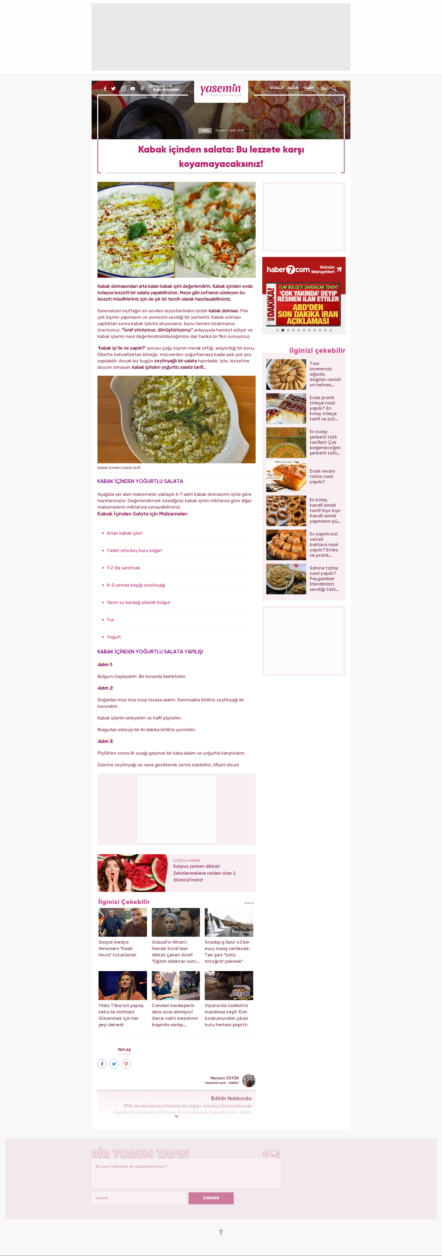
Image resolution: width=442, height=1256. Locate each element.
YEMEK (205, 130)
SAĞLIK (293, 88)
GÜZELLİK (277, 88)
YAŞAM (308, 88)
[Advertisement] (177, 808)
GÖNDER (211, 1198)
